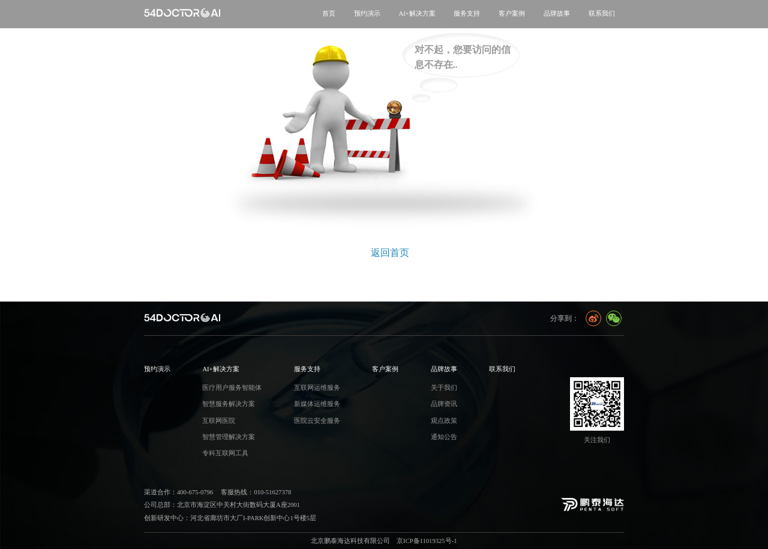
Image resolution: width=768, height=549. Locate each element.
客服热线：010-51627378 (256, 492)
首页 (328, 13)
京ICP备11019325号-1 (427, 541)
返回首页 (390, 252)
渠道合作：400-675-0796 (178, 492)
